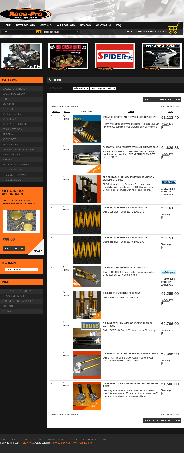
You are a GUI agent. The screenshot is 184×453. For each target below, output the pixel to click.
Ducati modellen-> (14, 94)
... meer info (168, 189)
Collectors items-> (14, 89)
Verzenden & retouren (17, 291)
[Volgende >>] (173, 106)
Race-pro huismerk (14, 124)
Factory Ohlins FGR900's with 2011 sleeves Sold (130, 147)
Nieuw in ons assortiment (13, 193)
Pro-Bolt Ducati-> (13, 180)
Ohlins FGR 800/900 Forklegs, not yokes (126, 267)
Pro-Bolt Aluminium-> (15, 164)
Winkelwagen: (133, 31)
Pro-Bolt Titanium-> (14, 174)
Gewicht (56, 111)
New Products (25, 25)
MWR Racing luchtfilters (18, 149)
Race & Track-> (11, 114)
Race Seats (9, 119)
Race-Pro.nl (27, 443)
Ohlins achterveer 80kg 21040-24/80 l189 (126, 207)
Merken (9, 263)
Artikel (131, 111)
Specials (46, 25)
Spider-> (7, 134)
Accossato (9, 139)
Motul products (12, 144)
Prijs (170, 111)
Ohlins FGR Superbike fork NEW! (122, 293)
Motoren (8, 104)
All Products (66, 25)
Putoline (8, 109)
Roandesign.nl (60, 443)
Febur (6, 99)
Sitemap (7, 311)
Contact (7, 306)
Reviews (85, 25)
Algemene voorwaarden (17, 301)
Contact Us (103, 25)
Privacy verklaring (14, 296)
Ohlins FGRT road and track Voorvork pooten (130, 353)
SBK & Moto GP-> (12, 129)
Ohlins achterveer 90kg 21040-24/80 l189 (126, 237)
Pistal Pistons (11, 154)
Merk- (67, 111)
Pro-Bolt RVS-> (11, 169)
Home (7, 25)
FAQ (118, 25)
